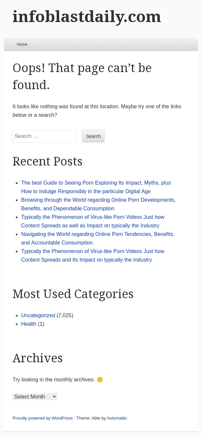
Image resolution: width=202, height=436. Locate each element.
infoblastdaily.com (87, 16)
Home (22, 44)
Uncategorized (38, 315)
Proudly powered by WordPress (43, 418)
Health (28, 324)
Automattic (117, 418)
